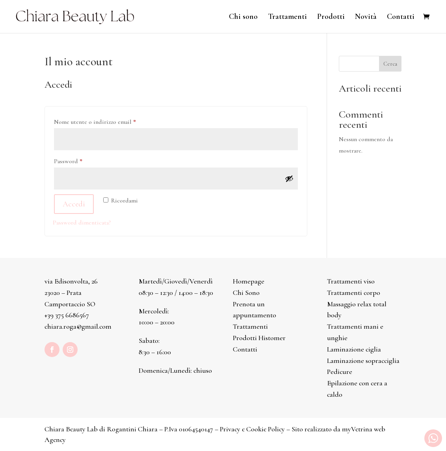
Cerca (390, 64)
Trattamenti (287, 17)
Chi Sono (246, 292)
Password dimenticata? (82, 222)
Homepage (248, 281)
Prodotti (331, 17)
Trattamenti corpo (353, 292)
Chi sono (243, 17)
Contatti (400, 17)
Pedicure (339, 371)
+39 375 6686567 (67, 315)
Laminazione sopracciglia (363, 360)
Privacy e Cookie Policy (252, 429)
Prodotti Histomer (259, 337)
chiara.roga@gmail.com (78, 326)
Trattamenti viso (351, 281)
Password (80, 160)
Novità (366, 17)
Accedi (74, 204)
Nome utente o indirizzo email (107, 121)
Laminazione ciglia (354, 349)
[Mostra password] (289, 178)
